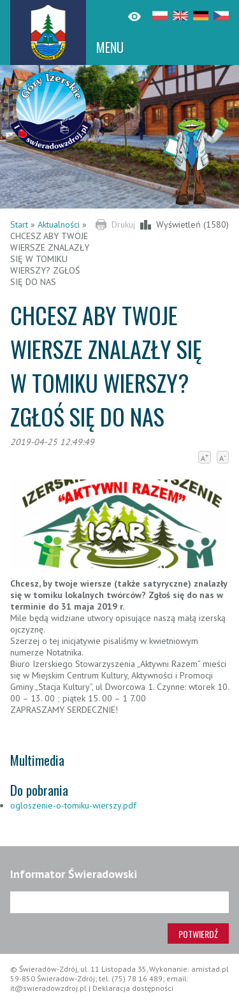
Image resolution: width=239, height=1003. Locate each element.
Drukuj (123, 224)
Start (19, 224)
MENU (110, 47)
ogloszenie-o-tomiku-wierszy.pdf (73, 805)
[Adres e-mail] (119, 902)
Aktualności (59, 224)
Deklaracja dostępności (132, 988)
